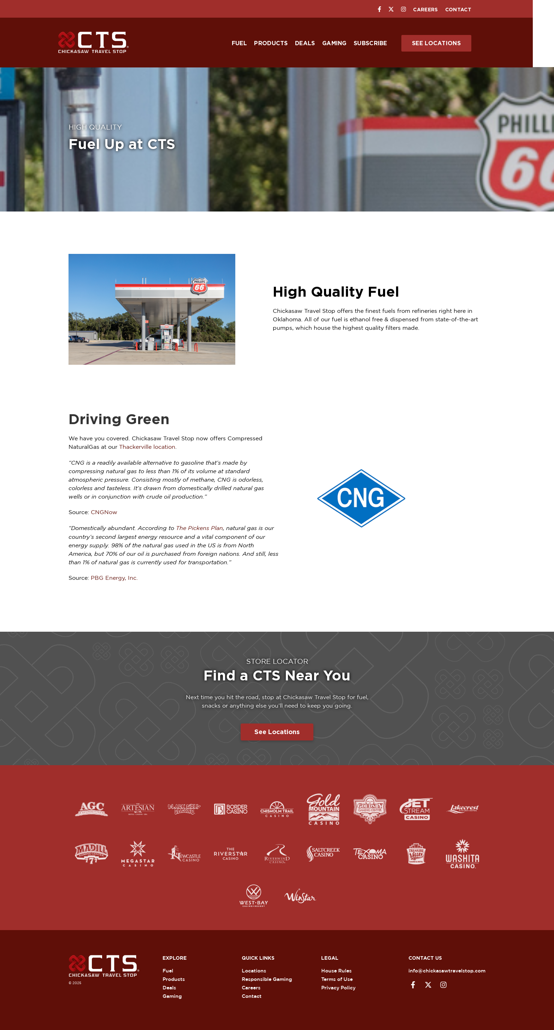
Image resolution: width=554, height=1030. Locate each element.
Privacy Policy (342, 986)
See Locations (447, 43)
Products (281, 43)
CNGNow (104, 511)
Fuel (250, 43)
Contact (469, 9)
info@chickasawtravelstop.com (442, 969)
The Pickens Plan (199, 527)
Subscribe (381, 43)
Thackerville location (147, 446)
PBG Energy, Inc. (114, 576)
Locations (258, 969)
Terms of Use (341, 978)
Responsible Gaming (271, 978)
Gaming (345, 43)
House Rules (340, 969)
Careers (436, 9)
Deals (316, 43)
